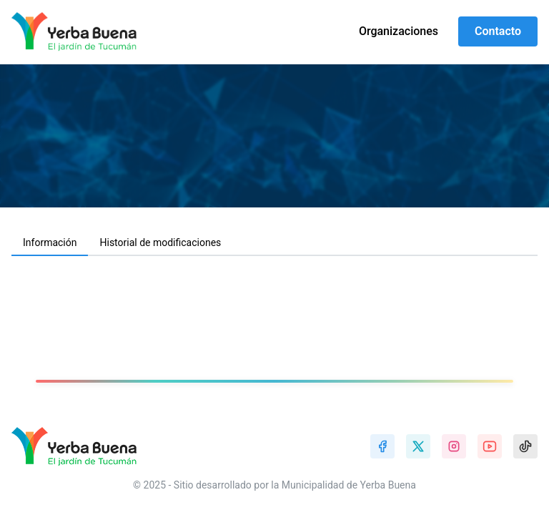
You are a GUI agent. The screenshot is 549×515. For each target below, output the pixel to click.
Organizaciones (398, 31)
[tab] (49, 243)
